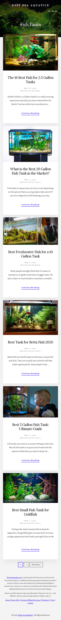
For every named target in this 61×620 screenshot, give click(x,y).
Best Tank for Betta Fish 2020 (30, 342)
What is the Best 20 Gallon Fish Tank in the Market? (30, 171)
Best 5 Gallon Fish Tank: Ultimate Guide (30, 426)
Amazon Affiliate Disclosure (31, 600)
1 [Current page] (21, 565)
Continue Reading (30, 113)
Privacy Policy (15, 600)
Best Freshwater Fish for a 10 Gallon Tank (30, 254)
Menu (54, 11)
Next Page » (36, 565)
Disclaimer (45, 600)
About (7, 600)
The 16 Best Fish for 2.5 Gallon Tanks (30, 79)
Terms (52, 600)
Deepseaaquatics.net (14, 577)
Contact (30, 603)
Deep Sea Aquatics (30, 5)
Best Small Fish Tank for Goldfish (30, 512)
